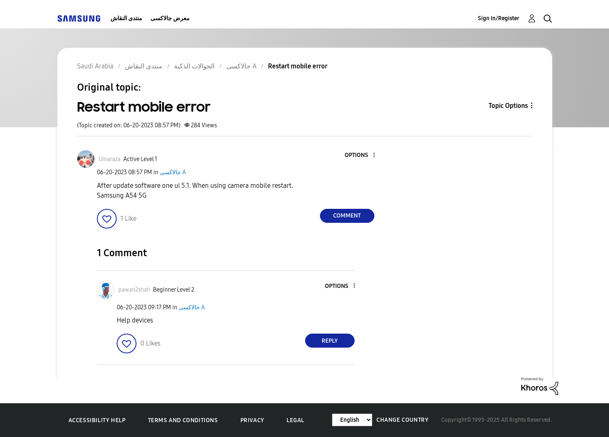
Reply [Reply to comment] (330, 340)
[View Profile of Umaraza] (109, 159)
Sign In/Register (499, 18)
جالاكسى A (173, 172)
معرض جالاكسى (170, 18)
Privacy (252, 420)
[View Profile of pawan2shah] (134, 289)
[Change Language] (352, 420)
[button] (360, 155)
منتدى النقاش (126, 18)
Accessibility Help (97, 420)
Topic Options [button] (508, 106)
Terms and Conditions (183, 420)
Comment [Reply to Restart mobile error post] (347, 215)
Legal (295, 420)
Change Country (402, 419)
